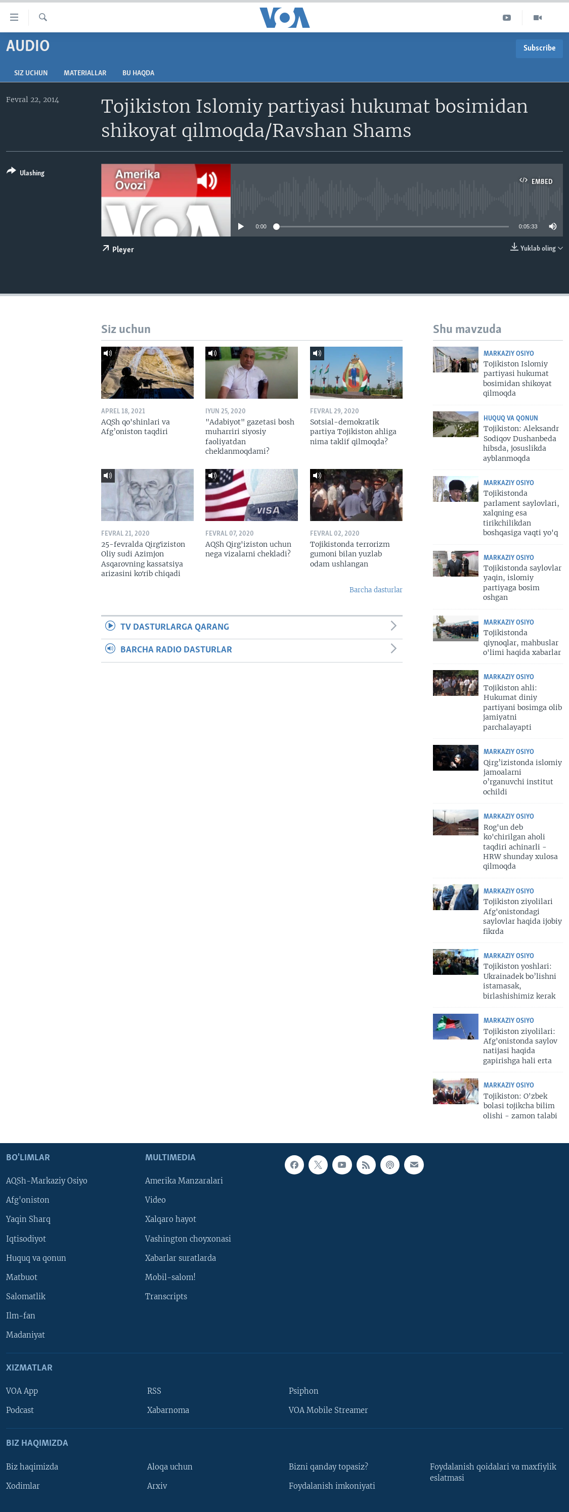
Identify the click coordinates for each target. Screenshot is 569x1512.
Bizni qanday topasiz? (328, 1467)
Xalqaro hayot (170, 1219)
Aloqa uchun (170, 1467)
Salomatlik (26, 1296)
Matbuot (21, 1277)
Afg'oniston (28, 1200)
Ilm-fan (20, 1315)
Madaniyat (25, 1335)
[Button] (26, 174)
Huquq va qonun (511, 418)
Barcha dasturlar (376, 590)
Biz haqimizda (32, 1467)
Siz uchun (31, 73)
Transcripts (166, 1296)
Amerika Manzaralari (184, 1181)
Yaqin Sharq (28, 1219)
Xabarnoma (168, 1410)
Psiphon (304, 1391)
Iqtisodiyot (26, 1239)
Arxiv (157, 1486)
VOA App (22, 1391)
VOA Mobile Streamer (328, 1410)
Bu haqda (138, 73)
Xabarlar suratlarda (180, 1258)
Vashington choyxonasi (188, 1239)
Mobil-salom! (170, 1277)
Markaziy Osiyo (509, 354)
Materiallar (85, 73)
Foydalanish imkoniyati (332, 1486)
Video (155, 1200)
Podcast (20, 1410)
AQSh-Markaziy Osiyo (46, 1181)
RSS (154, 1391)
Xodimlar (23, 1486)
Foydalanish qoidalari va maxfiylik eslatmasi (493, 1472)
